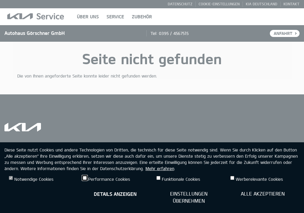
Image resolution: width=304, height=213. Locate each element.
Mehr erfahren (159, 168)
